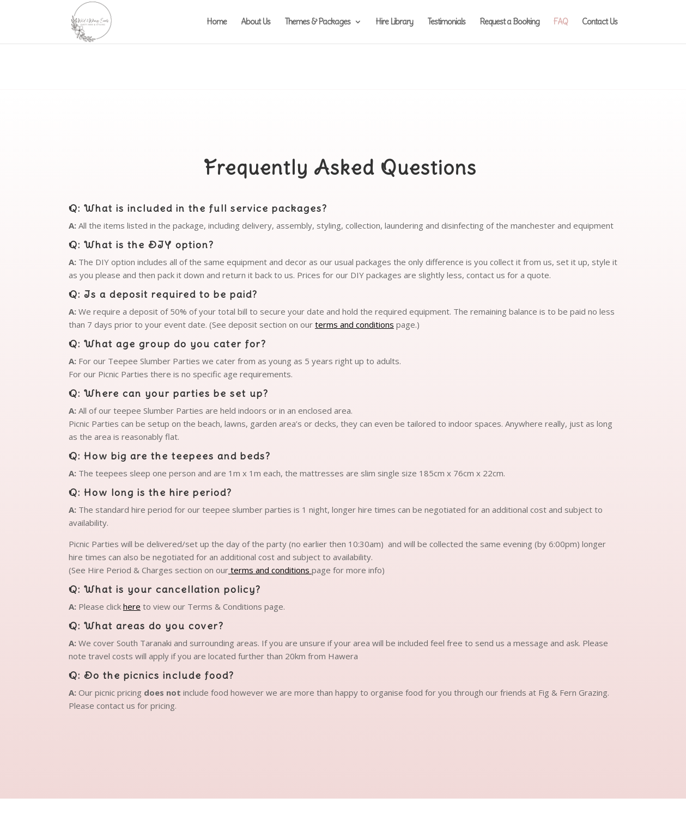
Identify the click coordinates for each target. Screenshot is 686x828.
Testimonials (446, 22)
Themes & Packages (317, 22)
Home (217, 22)
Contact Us (599, 22)
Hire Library (394, 22)
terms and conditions (354, 324)
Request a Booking (509, 22)
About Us (255, 22)
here (132, 606)
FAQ (561, 22)
